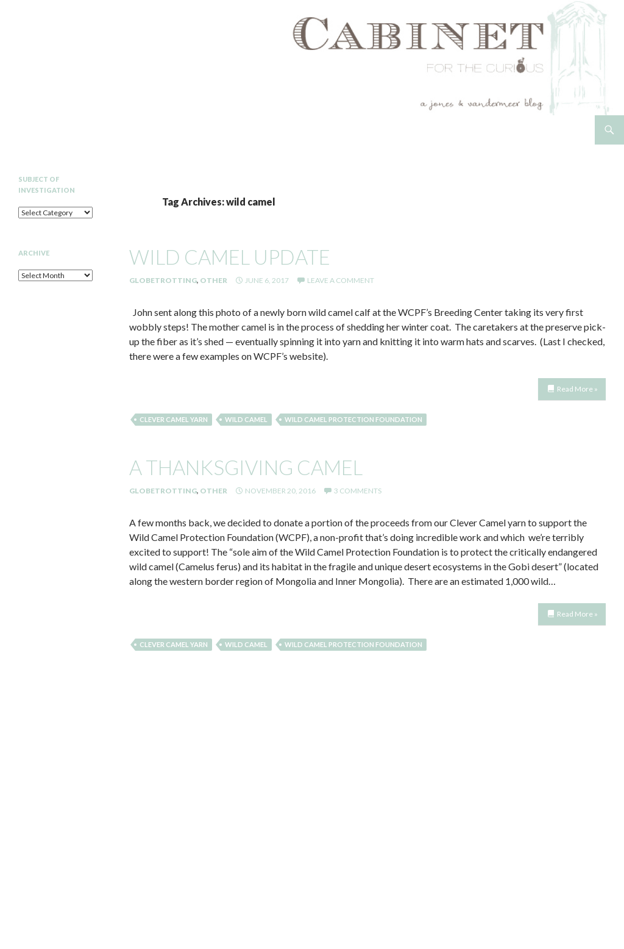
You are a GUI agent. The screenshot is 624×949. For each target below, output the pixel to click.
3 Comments (357, 490)
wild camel (246, 419)
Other (213, 280)
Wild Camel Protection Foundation (353, 419)
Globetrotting (163, 280)
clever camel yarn (174, 419)
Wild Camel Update (229, 257)
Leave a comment (340, 280)
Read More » (577, 388)
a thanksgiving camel (246, 467)
